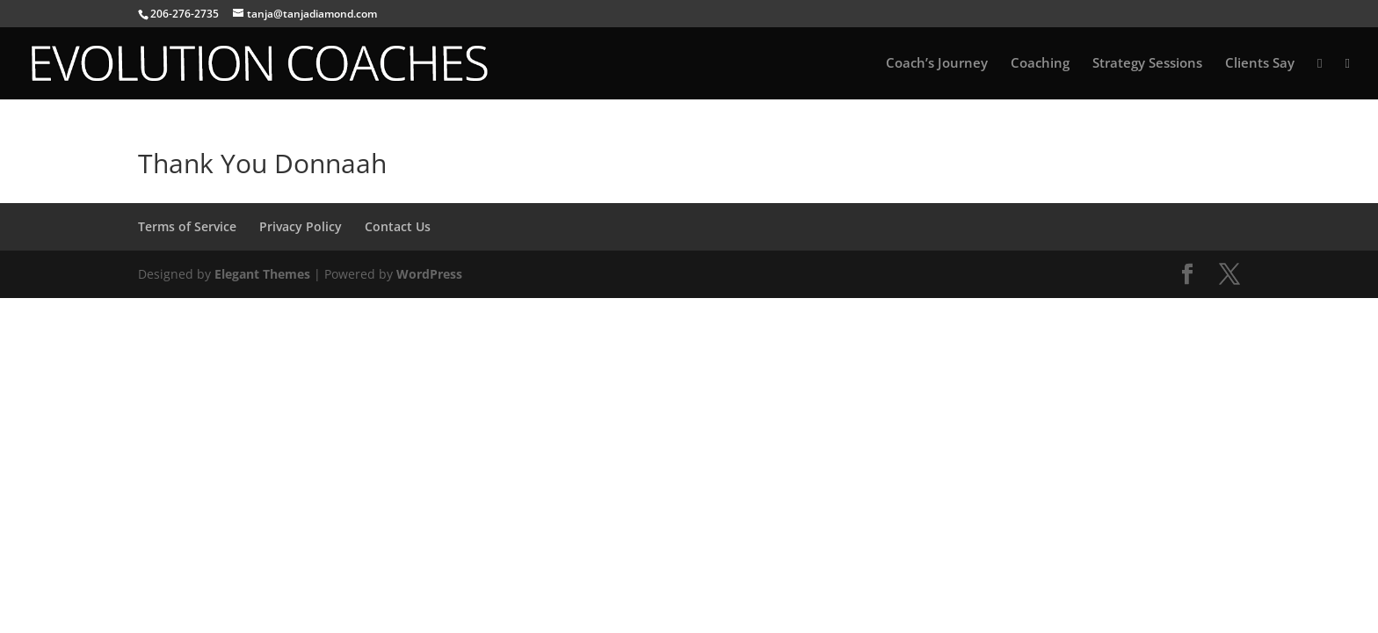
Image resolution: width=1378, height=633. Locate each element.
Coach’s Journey (937, 63)
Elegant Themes (262, 274)
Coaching (1040, 63)
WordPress (429, 274)
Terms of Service (187, 226)
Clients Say (1260, 63)
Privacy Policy (300, 226)
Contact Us (398, 226)
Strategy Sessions (1147, 63)
